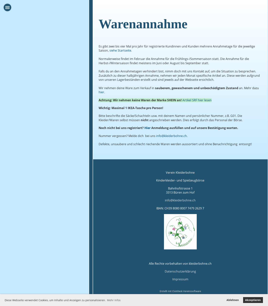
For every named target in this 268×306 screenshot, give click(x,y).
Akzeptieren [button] (253, 300)
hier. (102, 92)
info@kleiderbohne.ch (171, 136)
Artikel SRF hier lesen (197, 100)
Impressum (180, 279)
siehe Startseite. (120, 50)
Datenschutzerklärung (180, 271)
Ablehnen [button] (232, 300)
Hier (147, 128)
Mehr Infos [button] (114, 300)
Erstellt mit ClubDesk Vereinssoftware (180, 291)
